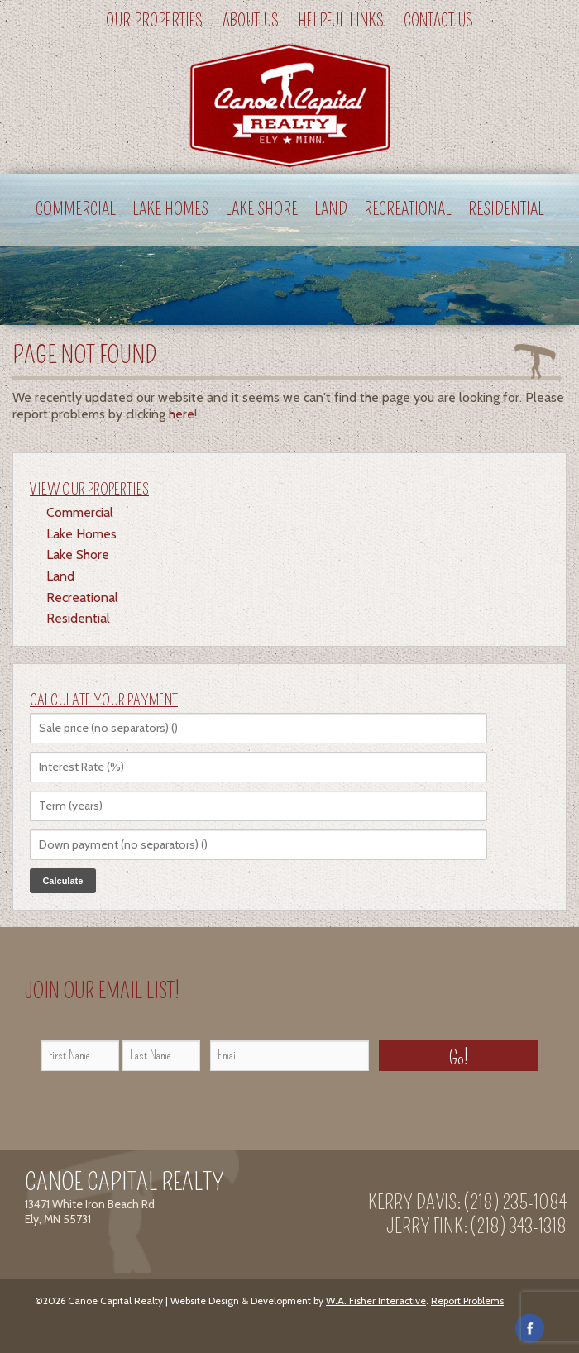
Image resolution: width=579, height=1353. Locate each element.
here (181, 414)
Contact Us (438, 21)
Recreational (408, 209)
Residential (506, 209)
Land (330, 209)
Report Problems (467, 1300)
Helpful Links (341, 21)
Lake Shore (261, 209)
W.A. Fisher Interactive (376, 1300)
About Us (251, 21)
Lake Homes (170, 209)
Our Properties (154, 21)
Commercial (76, 209)
